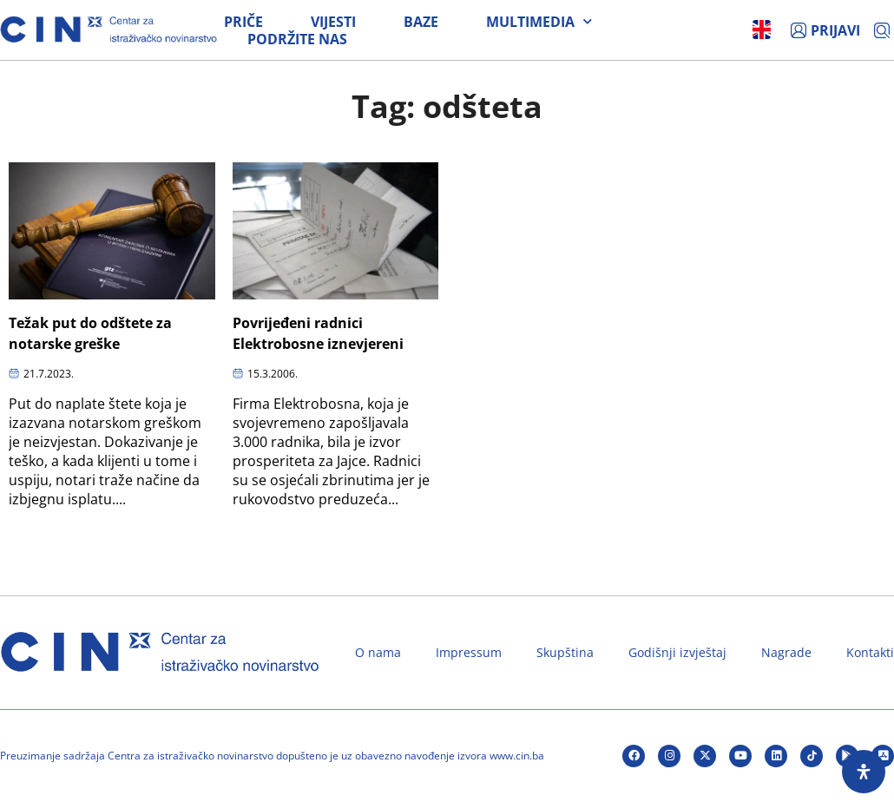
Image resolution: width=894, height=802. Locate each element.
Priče (243, 21)
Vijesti (333, 21)
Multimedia (539, 21)
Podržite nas (297, 39)
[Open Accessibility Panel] (863, 771)
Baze (421, 21)
